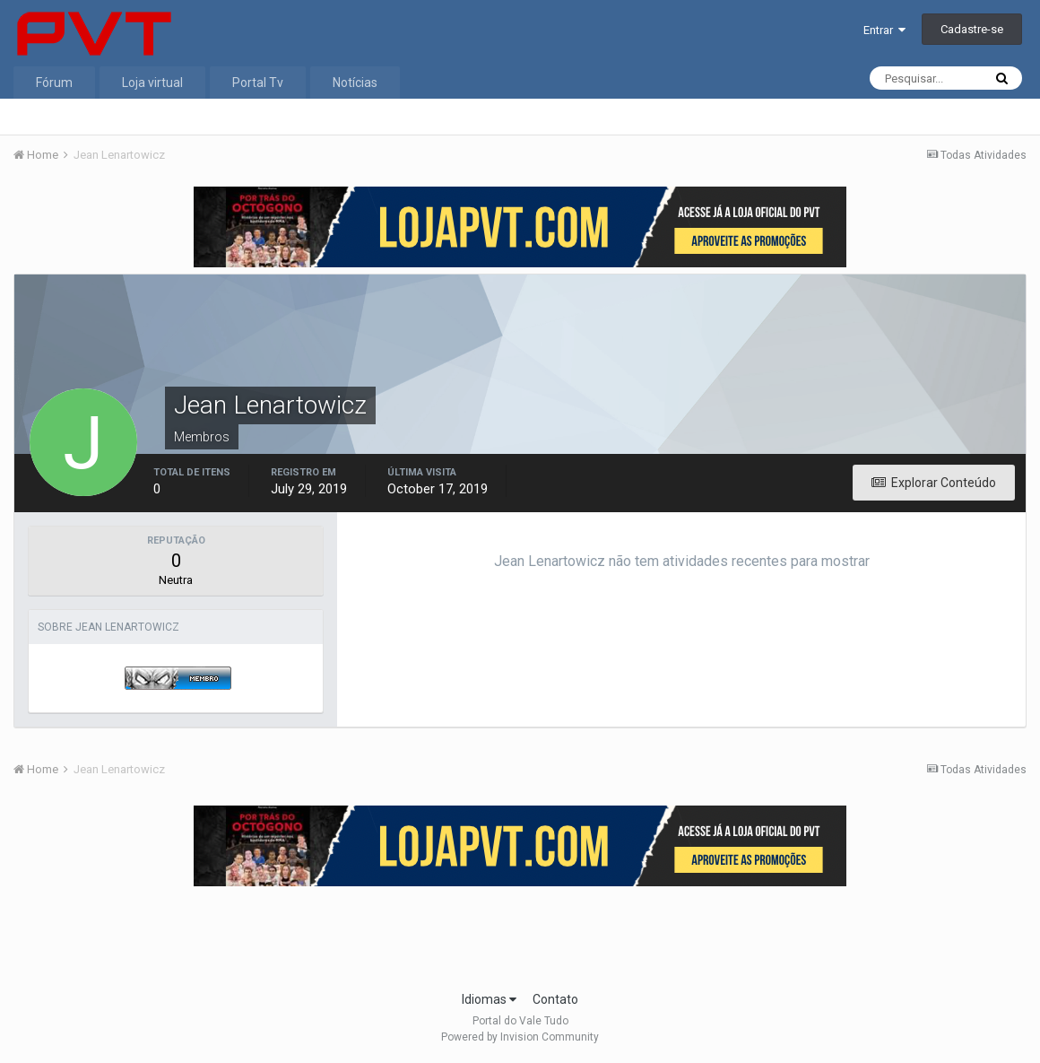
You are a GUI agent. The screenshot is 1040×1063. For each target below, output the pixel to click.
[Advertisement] (520, 933)
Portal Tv (257, 82)
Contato (555, 999)
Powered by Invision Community (520, 1037)
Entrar (884, 30)
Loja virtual (152, 82)
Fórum (54, 82)
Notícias (355, 82)
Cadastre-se (971, 29)
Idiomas (489, 999)
